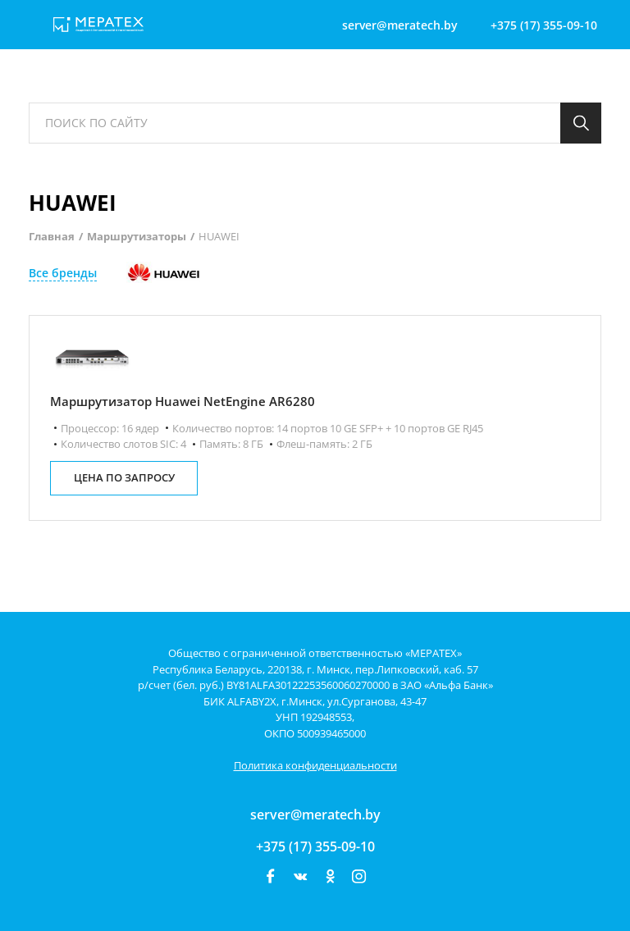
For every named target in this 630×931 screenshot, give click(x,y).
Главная (52, 236)
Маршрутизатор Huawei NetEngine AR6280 (182, 401)
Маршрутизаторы (136, 236)
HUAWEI (219, 236)
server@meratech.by (315, 814)
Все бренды (63, 273)
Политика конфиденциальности (315, 765)
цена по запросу (124, 477)
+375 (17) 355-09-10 (315, 846)
